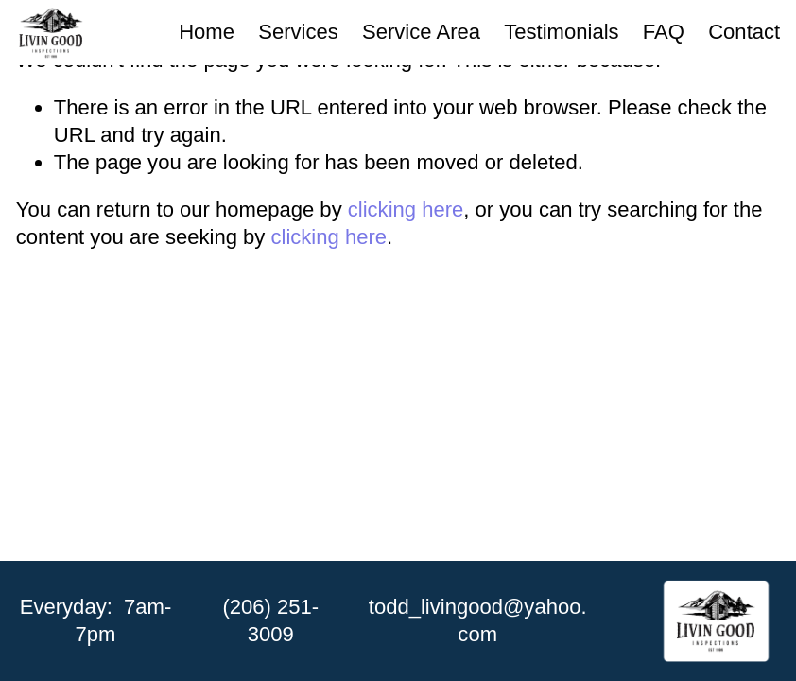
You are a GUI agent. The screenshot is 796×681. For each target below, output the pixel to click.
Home (206, 32)
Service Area (421, 32)
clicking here (406, 209)
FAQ (663, 32)
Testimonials (561, 32)
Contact (744, 32)
